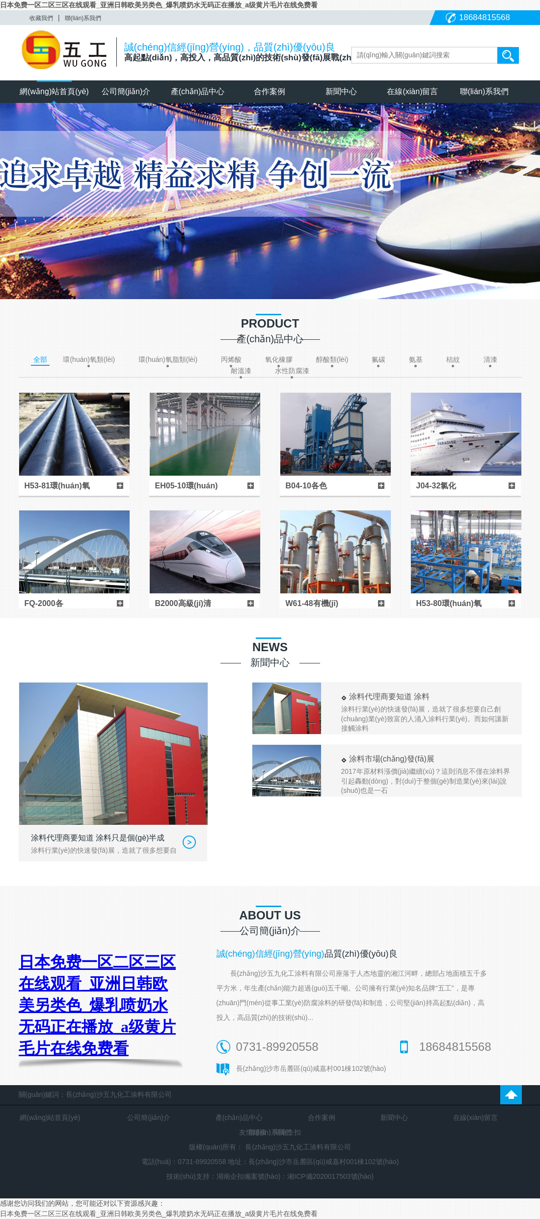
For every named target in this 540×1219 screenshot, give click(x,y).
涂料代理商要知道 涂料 (389, 696)
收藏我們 (41, 18)
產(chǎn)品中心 (197, 91)
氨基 (416, 359)
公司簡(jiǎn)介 (126, 91)
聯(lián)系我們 (83, 18)
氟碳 (378, 359)
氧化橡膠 (279, 359)
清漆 (490, 359)
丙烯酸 (231, 359)
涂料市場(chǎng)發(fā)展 (391, 759)
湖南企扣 (287, 1132)
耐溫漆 (241, 371)
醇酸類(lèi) (332, 359)
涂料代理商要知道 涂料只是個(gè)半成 (98, 838)
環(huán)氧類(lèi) (89, 359)
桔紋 (453, 359)
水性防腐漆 (292, 371)
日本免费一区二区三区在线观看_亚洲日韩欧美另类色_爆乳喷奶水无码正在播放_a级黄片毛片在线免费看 (159, 5)
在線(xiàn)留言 (412, 91)
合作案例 (269, 91)
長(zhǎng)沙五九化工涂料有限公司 (298, 1147)
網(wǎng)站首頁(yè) (54, 91)
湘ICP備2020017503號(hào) (330, 1176)
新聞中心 (341, 91)
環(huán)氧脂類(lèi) (167, 359)
